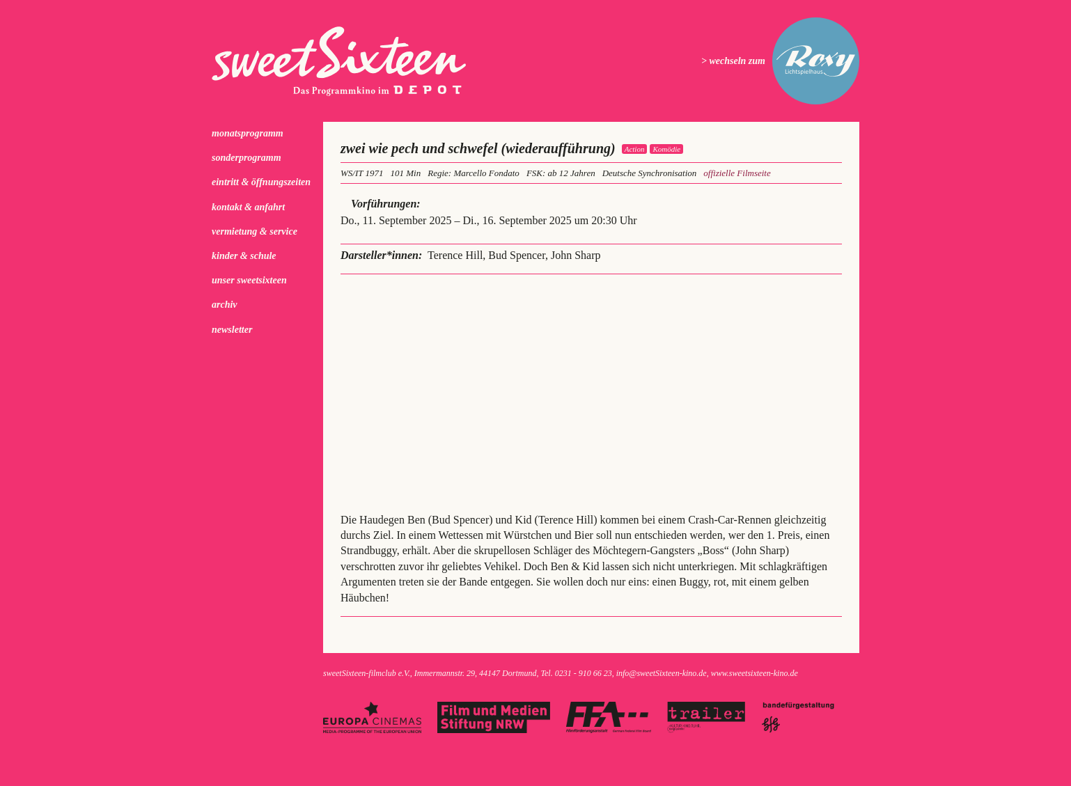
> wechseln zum (733, 61)
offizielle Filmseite (736, 173)
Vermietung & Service (254, 231)
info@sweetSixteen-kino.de (661, 673)
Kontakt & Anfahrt (248, 207)
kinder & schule (244, 256)
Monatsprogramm (247, 133)
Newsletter (232, 329)
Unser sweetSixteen (249, 280)
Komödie (666, 149)
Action (635, 149)
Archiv (224, 304)
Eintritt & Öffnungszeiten (261, 182)
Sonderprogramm (246, 157)
